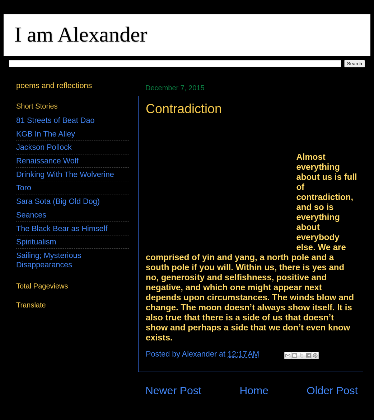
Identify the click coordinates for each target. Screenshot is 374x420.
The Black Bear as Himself (61, 228)
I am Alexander (80, 34)
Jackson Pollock (44, 147)
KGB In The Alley (45, 133)
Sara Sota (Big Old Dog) (58, 201)
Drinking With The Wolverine (65, 174)
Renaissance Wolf (47, 160)
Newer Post (173, 390)
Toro (23, 187)
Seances (31, 214)
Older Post (332, 390)
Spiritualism (36, 241)
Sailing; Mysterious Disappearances (48, 260)
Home (253, 390)
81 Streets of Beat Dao (55, 120)
